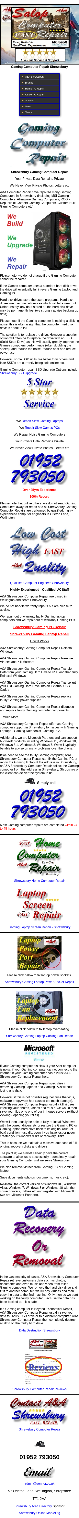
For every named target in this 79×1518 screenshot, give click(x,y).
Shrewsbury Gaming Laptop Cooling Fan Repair (39, 1036)
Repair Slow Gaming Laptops (42, 421)
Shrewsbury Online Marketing (39, 1513)
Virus (28, 106)
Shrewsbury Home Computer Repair (39, 880)
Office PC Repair (34, 94)
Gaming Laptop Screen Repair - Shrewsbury (40, 927)
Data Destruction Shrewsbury (39, 1330)
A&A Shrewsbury (34, 76)
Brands (29, 82)
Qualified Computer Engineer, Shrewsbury (39, 583)
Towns (28, 112)
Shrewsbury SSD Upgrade (18, 373)
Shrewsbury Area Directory (33, 1506)
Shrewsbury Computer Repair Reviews (39, 1389)
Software (30, 100)
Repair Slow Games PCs (42, 427)
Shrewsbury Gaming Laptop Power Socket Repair (39, 982)
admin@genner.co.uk (39, 1483)
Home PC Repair (34, 88)
